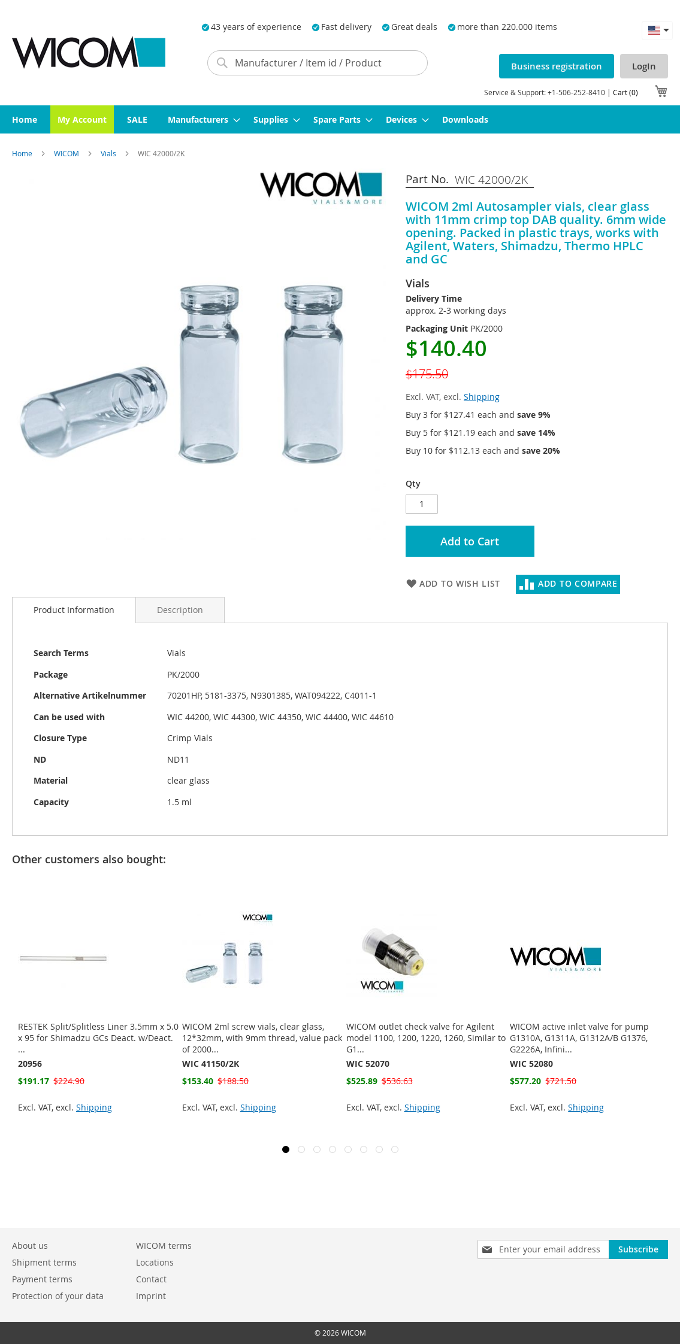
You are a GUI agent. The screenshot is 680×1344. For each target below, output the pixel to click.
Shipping (482, 396)
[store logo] (88, 52)
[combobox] (317, 62)
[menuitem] (24, 119)
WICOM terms (164, 1245)
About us (30, 1245)
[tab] (74, 610)
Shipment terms (44, 1262)
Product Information (74, 609)
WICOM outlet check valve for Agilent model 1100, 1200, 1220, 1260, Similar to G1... (426, 1038)
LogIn (644, 66)
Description (180, 609)
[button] (657, 30)
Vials (109, 153)
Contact (151, 1279)
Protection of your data (58, 1295)
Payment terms (42, 1279)
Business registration (556, 66)
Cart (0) (625, 92)
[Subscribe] (638, 1249)
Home (23, 153)
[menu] (340, 119)
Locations (155, 1262)
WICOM (67, 153)
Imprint (151, 1295)
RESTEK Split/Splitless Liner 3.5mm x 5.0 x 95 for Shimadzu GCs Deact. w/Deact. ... (98, 1038)
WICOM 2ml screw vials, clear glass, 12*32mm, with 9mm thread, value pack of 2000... (262, 1038)
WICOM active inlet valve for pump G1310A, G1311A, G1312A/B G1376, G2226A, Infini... (579, 1038)
